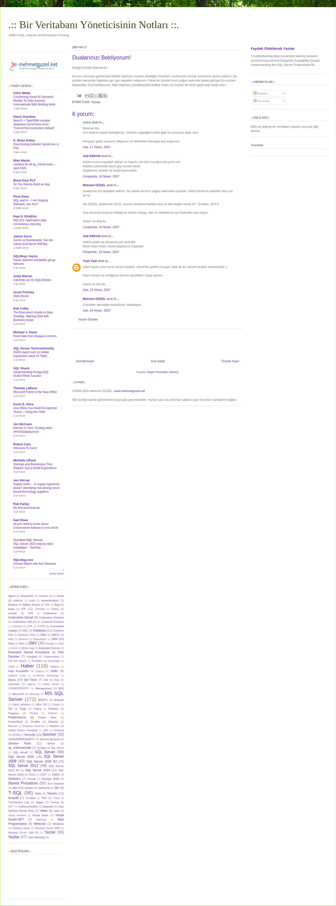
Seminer (49, 734)
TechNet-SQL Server (28, 540)
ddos (11, 639)
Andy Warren (22, 276)
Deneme (23, 639)
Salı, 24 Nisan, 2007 (97, 290)
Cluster (12, 613)
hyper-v (40, 671)
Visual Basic (40, 815)
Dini (54, 639)
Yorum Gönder (88, 319)
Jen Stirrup (21, 480)
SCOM (16, 735)
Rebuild (53, 721)
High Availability (18, 670)
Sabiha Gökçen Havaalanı (23, 730)
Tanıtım (52, 793)
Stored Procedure (23, 783)
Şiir (57, 787)
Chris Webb (21, 93)
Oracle (56, 704)
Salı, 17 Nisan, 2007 (97, 147)
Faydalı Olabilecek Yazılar (273, 48)
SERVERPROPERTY (21, 739)
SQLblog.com (23, 560)
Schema (59, 730)
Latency (31, 684)
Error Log (28, 647)
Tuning (54, 802)
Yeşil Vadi (90, 261)
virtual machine (17, 815)
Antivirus (18, 600)
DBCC (55, 634)
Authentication (50, 600)
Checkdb (40, 609)
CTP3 (41, 626)
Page (23, 708)
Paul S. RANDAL (25, 216)
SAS (45, 730)
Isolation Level (17, 675)
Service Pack (19, 743)
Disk (11, 643)
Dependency (40, 639)
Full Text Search (17, 661)
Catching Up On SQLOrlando (32, 280)
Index (54, 671)
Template (30, 798)
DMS (21, 643)
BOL (47, 605)
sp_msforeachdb (19, 747)
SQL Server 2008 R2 (42, 761)
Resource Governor (33, 726)
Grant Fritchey (23, 292)
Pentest (34, 713)
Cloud (55, 608)
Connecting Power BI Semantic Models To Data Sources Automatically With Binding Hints (34, 100)
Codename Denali (20, 617)
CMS (30, 613)
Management (43, 688)
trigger (40, 802)
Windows (58, 823)
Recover (13, 726)
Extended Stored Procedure (28, 652)
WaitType (41, 819)
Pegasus (13, 713)
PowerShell (15, 721)
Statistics (14, 778)
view (56, 810)
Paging (37, 709)
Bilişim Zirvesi (31, 604)
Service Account (50, 739)
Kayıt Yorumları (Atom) (162, 372)
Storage (31, 779)
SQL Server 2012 (23, 766)
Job (46, 679)
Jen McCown (22, 424)
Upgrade (47, 806)
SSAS (32, 774)
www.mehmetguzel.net (129, 391)
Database (39, 630)
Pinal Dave (21, 196)
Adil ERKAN (91, 156)
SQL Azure (20, 752)
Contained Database (52, 622)
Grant (11, 666)
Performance (17, 717)
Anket (60, 595)
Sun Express (56, 783)
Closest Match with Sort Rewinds (34, 563)
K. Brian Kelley (24, 140)
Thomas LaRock (25, 388)
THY (44, 797)
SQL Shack (21, 368)
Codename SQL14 (24, 621)
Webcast (40, 823)
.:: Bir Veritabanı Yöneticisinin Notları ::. (93, 25)
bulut (11, 608)
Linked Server (51, 684)
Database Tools (26, 635)
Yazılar (96, 102)
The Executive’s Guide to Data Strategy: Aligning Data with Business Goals (33, 316)
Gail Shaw (20, 520)
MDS (61, 688)
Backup (13, 604)
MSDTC (43, 699)
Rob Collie (20, 308)
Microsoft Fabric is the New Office (35, 392)
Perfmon (52, 713)
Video (44, 810)
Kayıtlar (261, 93)
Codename (50, 613)
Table (38, 793)
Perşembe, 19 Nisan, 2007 (101, 252)
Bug (57, 604)
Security (29, 734)
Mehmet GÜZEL (94, 185)
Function (37, 660)
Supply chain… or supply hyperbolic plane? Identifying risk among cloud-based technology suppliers (36, 487)
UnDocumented (27, 806)
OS (10, 708)
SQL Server (45, 752)
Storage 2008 (50, 778)
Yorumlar (262, 101)
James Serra (22, 236)
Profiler (35, 721)
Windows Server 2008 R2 (23, 832)
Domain (50, 643)
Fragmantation (51, 656)
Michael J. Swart (25, 332)
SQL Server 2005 (21, 756)
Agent (12, 595)
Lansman (14, 683)
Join (56, 679)
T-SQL (15, 792)
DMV (33, 643)
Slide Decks (21, 296)
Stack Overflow (24, 116)
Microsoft (18, 693)
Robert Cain (22, 444)
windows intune (21, 828)
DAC (25, 630)
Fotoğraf (32, 656)
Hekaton (54, 666)
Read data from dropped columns (35, 336)
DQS (61, 643)
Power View (47, 717)
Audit (32, 600)
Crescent (17, 626)
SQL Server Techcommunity (33, 348)
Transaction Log (18, 802)
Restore (54, 725)
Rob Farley (21, 504)
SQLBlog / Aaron (25, 256)
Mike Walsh (21, 160)
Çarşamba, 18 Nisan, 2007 (101, 176)
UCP (10, 806)
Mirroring (34, 694)
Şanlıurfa (44, 787)
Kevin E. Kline (23, 404)
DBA (43, 634)
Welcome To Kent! (25, 448)
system (29, 787)
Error (15, 648)
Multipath (59, 700)
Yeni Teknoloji (36, 837)
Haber (27, 665)
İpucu (12, 679)
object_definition (21, 704)
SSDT (43, 774)
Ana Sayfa (158, 361)
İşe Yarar (30, 679)
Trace (56, 798)
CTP (29, 626)
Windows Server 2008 (47, 828)
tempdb (13, 798)
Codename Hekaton (51, 617)
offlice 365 (41, 704)
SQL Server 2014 (37, 770)
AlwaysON (27, 595)
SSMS (55, 774)
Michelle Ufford (24, 460)
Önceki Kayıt (230, 361)
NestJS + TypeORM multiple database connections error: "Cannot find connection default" (34, 124)
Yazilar (13, 837)
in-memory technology (46, 675)
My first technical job (26, 507)
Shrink (51, 743)
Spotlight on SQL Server (50, 748)
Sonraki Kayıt (85, 361)
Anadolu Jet (45, 596)
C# (24, 609)
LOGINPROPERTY (18, 688)
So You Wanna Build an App (31, 184)
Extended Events (49, 647)
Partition (53, 708)
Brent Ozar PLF (24, 180)
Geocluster (54, 661)
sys (15, 787)
